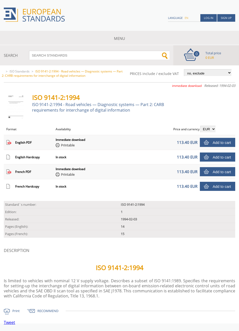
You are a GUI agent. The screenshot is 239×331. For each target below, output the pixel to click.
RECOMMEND (47, 311)
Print (16, 311)
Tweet (9, 322)
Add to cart (222, 142)
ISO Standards (20, 71)
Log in (208, 18)
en (186, 18)
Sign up (226, 18)
